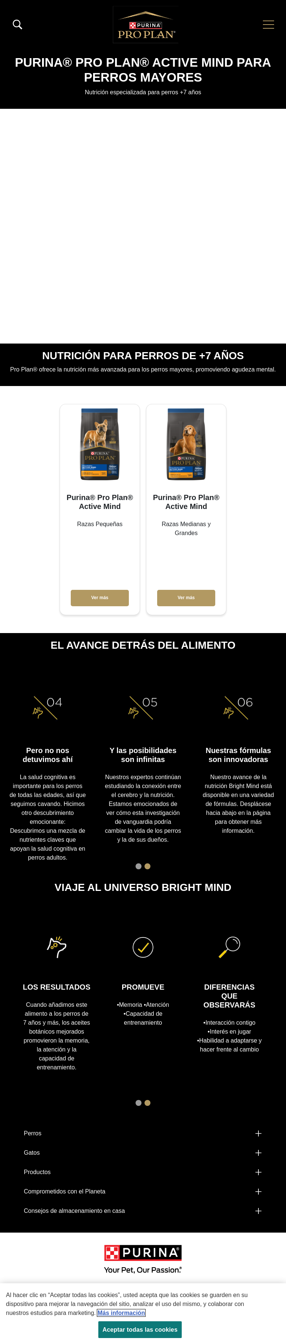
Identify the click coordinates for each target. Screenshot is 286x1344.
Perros (32, 1133)
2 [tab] (147, 866)
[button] (268, 24)
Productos (37, 1172)
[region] (143, 1313)
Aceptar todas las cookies (139, 1329)
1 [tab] (139, 866)
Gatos (32, 1152)
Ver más (99, 597)
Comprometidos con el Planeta (64, 1191)
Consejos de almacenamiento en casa (74, 1211)
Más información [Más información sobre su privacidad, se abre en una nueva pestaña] (121, 1313)
